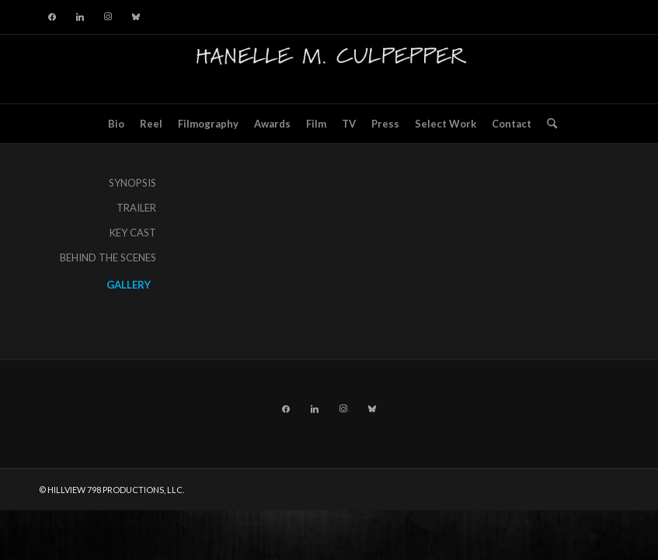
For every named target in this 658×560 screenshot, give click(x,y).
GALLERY (128, 284)
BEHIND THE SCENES (108, 257)
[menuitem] (116, 123)
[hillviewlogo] (329, 69)
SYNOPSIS (132, 183)
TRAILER (136, 207)
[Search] (548, 123)
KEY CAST (133, 232)
